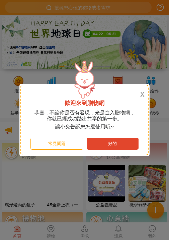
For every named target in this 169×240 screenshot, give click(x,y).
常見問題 (57, 143)
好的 (112, 143)
